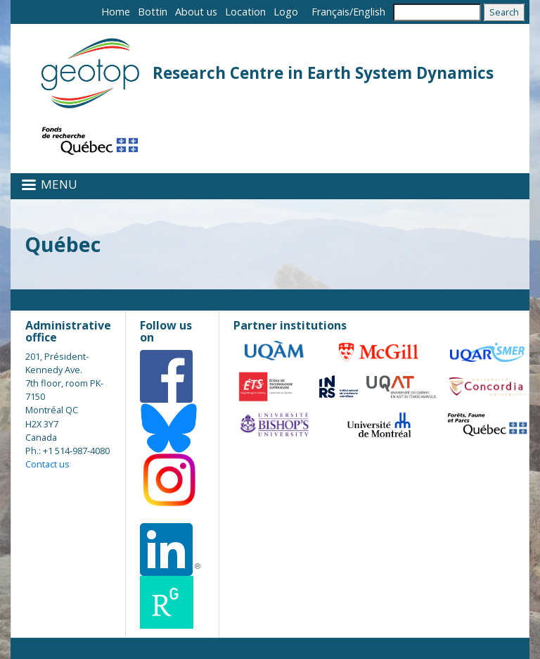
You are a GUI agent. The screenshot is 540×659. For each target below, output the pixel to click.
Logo (286, 11)
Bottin (152, 11)
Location (245, 11)
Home (115, 11)
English (369, 11)
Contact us (47, 464)
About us (196, 11)
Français (330, 11)
